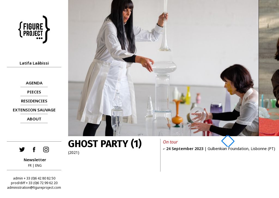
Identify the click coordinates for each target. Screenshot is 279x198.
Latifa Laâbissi (34, 63)
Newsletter (35, 159)
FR (30, 165)
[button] (225, 141)
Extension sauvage (34, 109)
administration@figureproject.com (34, 187)
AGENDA (34, 83)
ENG (38, 165)
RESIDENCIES (34, 100)
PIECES (34, 92)
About (34, 118)
